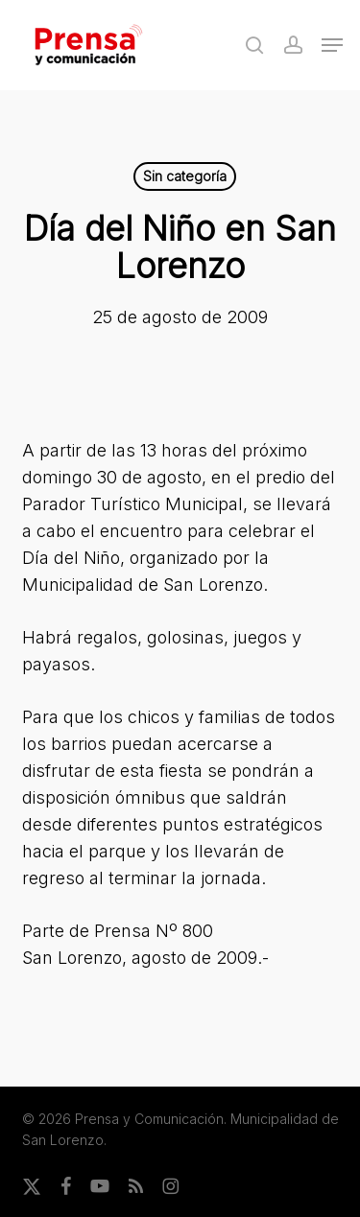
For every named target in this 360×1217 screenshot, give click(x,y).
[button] (332, 45)
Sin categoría (185, 176)
